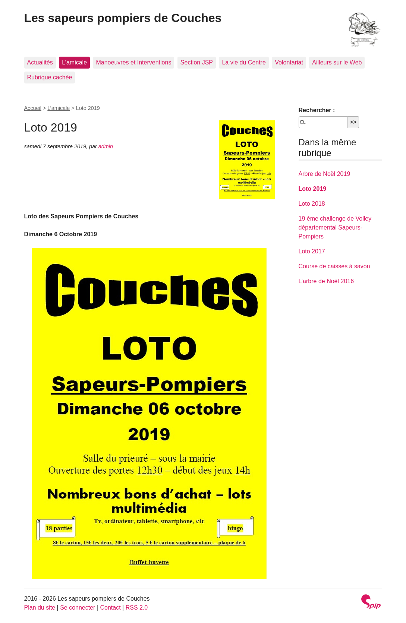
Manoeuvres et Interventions (133, 62)
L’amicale (74, 62)
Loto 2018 (312, 203)
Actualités (40, 62)
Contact (110, 607)
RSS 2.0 (137, 607)
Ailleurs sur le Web (337, 62)
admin (105, 146)
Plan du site (40, 607)
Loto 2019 (313, 189)
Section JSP (196, 62)
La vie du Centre (243, 62)
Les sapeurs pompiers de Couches (123, 18)
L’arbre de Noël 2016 (326, 281)
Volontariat (289, 62)
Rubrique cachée (49, 77)
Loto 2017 (312, 251)
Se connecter (77, 607)
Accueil (32, 108)
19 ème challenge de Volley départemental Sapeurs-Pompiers (335, 227)
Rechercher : (317, 110)
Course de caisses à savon (334, 266)
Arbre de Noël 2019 (324, 174)
